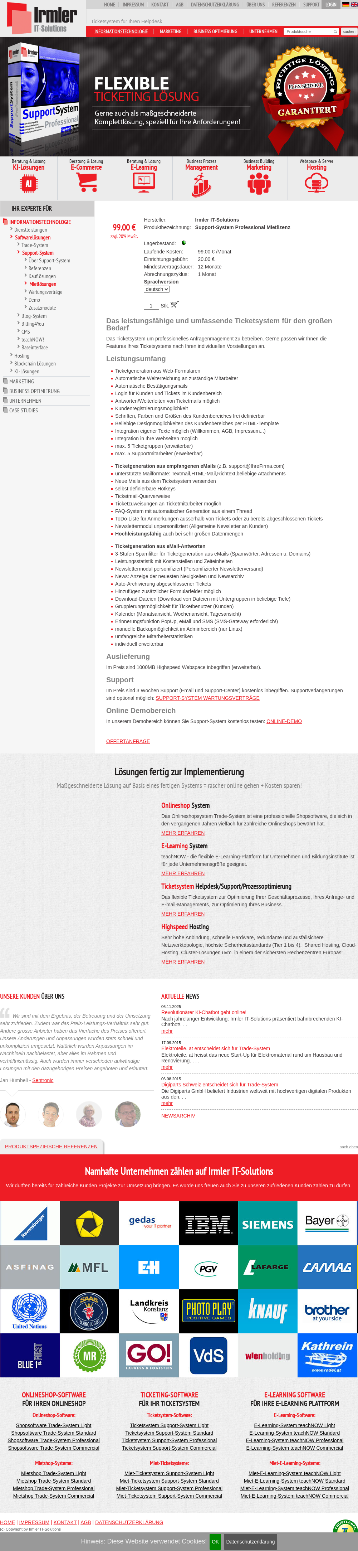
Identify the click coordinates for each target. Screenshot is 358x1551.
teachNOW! (32, 339)
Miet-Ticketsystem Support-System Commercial (169, 1496)
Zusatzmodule (42, 307)
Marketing (170, 31)
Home (109, 4)
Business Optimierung (215, 31)
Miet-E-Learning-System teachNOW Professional (294, 1488)
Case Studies (23, 410)
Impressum (133, 4)
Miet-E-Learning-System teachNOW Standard (294, 1481)
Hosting (21, 355)
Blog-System (33, 315)
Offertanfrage (128, 741)
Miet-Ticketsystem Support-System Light (169, 1473)
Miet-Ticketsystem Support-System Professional (169, 1488)
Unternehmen (263, 31)
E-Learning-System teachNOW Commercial (294, 1448)
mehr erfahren (183, 833)
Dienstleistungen (30, 229)
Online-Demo (284, 721)
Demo (34, 299)
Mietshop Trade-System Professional (54, 1488)
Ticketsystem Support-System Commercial (169, 1448)
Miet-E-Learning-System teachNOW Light (295, 1473)
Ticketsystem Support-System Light (169, 1425)
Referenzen (284, 4)
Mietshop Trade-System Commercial (53, 1496)
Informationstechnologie (121, 31)
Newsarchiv (178, 1116)
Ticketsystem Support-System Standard (169, 1433)
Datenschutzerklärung (250, 1542)
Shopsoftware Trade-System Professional (54, 1440)
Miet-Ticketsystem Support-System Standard (169, 1481)
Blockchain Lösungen (35, 363)
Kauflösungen (42, 276)
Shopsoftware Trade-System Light (54, 1425)
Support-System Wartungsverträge (208, 698)
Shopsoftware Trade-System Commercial (53, 1448)
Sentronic (42, 1080)
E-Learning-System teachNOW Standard (294, 1433)
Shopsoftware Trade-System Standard (53, 1433)
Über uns (255, 4)
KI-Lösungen (26, 371)
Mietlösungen (42, 283)
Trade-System (34, 244)
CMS (25, 331)
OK (215, 1542)
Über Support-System (49, 260)
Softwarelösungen (32, 237)
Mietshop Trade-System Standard (53, 1481)
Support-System (37, 252)
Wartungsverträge (46, 291)
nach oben (349, 1147)
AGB (179, 4)
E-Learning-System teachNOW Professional (294, 1440)
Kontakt (159, 4)
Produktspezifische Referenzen (51, 1146)
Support (311, 4)
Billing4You (32, 323)
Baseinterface (34, 347)
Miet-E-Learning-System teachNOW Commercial (295, 1496)
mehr (167, 1031)
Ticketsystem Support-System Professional (169, 1440)
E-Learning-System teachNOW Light (294, 1425)
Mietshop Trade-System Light (53, 1473)
